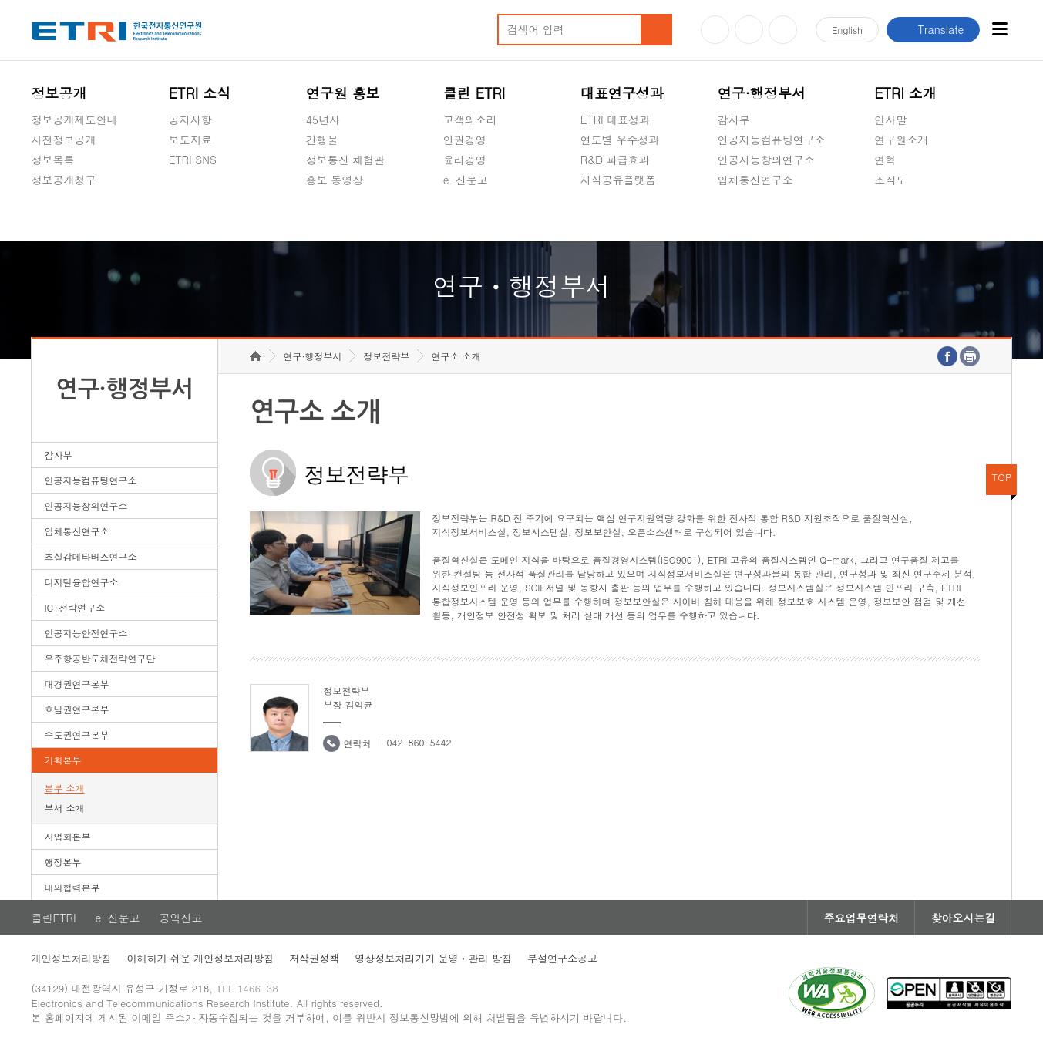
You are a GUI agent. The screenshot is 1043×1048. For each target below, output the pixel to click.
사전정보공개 (64, 139)
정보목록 (53, 159)
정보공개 (59, 93)
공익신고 (464, 216)
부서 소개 (65, 807)
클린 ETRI (474, 93)
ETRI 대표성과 (615, 119)
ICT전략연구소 (75, 607)
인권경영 (464, 139)
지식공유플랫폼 (618, 179)
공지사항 (190, 119)
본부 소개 (65, 787)
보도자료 (190, 139)
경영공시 (53, 216)
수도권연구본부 (77, 734)
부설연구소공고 (562, 958)
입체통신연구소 (755, 179)
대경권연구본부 (77, 683)
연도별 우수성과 (620, 139)
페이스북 (783, 29)
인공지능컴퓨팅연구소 (772, 139)
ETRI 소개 (905, 93)
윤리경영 (464, 159)
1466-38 (257, 988)
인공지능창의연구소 (766, 159)
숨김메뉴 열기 (39, 198)
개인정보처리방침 (72, 958)
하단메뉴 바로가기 (0, 0)
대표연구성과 (622, 93)
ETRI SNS (193, 159)
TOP (1002, 477)
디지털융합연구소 (82, 581)
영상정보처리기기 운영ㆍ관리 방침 (433, 958)
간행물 (322, 139)
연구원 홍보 (343, 93)
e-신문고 (465, 179)
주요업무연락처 (861, 917)
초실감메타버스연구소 (772, 216)
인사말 (890, 119)
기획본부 (63, 760)
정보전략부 (386, 355)
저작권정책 (314, 958)
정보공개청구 (64, 179)
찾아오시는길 (962, 917)
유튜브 (715, 29)
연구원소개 (901, 139)
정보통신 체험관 (345, 159)
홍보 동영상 (335, 179)
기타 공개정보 (908, 216)
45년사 (323, 119)
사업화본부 (68, 836)
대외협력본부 (72, 887)
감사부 (734, 119)
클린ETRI (54, 917)
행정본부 (63, 861)
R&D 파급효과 (615, 159)
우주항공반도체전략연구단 (100, 658)
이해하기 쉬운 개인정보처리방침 (200, 958)
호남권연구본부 (77, 709)
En (847, 29)
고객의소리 (470, 119)
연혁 (885, 159)
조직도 (890, 179)
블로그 (749, 29)
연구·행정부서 (762, 93)
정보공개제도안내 (75, 119)
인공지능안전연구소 (86, 632)
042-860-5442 (418, 742)
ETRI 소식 (200, 93)
